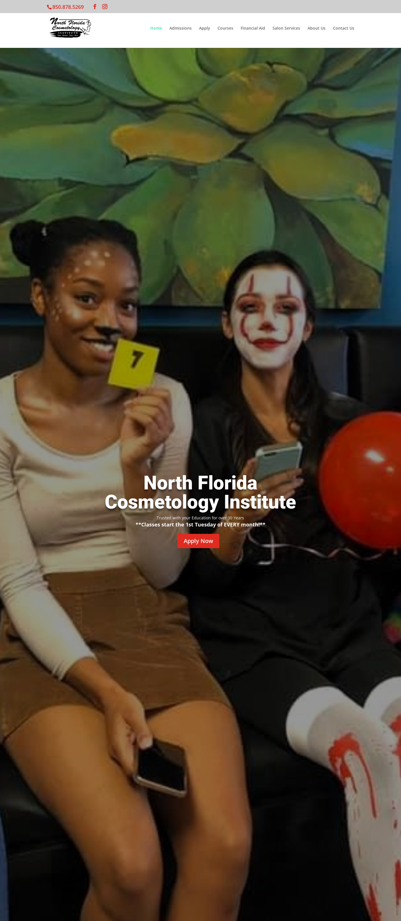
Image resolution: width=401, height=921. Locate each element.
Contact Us (343, 28)
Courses (225, 28)
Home (156, 28)
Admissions (180, 28)
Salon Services (286, 28)
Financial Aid (253, 28)
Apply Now (198, 541)
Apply (204, 28)
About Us (317, 28)
